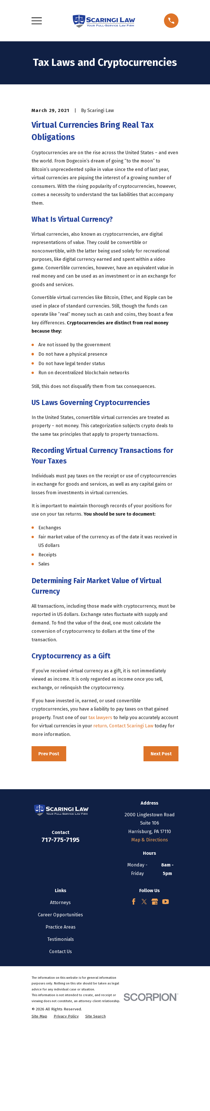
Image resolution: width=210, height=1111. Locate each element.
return (100, 808)
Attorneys (60, 985)
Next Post (161, 836)
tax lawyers (100, 800)
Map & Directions (149, 922)
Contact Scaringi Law (131, 808)
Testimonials (60, 1022)
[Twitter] (144, 984)
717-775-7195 (60, 923)
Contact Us (60, 1034)
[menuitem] (39, 1099)
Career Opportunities (60, 997)
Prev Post (48, 836)
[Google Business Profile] (154, 984)
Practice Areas (60, 1009)
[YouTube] (165, 984)
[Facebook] (133, 984)
